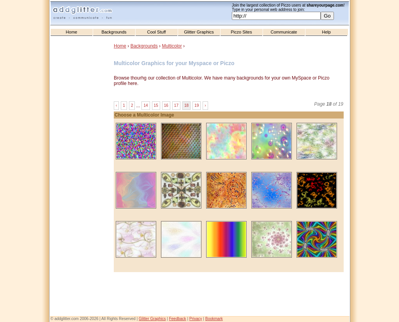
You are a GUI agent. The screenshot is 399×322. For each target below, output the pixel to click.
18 (186, 105)
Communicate (284, 32)
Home (71, 32)
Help (326, 32)
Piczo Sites (241, 32)
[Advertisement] (82, 195)
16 (166, 105)
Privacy (195, 319)
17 (176, 105)
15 (156, 105)
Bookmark (214, 319)
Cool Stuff (156, 32)
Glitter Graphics (199, 32)
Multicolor (172, 46)
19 (196, 105)
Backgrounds (113, 32)
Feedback (177, 319)
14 (145, 105)
